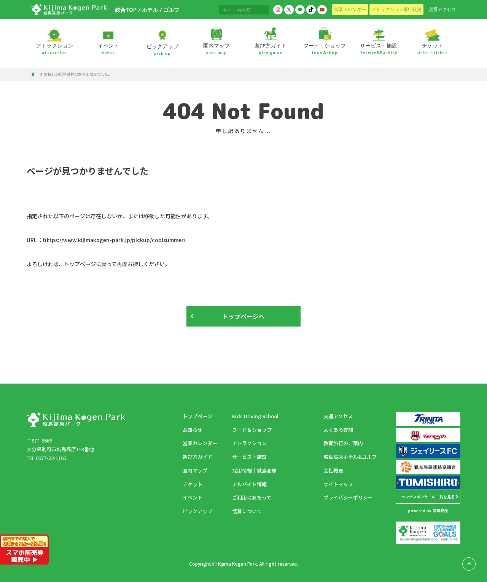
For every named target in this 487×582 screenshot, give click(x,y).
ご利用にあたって (251, 497)
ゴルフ (171, 9)
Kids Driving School (255, 416)
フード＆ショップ (252, 429)
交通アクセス (338, 416)
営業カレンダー (200, 443)
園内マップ (195, 470)
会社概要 (333, 470)
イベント (192, 497)
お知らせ (192, 429)
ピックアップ (197, 511)
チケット (192, 484)
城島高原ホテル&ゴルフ (350, 456)
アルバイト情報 (249, 484)
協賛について (247, 511)
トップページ (197, 416)
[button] (397, 483)
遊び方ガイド (197, 456)
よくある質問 (338, 429)
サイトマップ (338, 484)
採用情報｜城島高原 (254, 470)
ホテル (150, 9)
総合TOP (125, 9)
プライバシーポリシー (348, 497)
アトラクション (249, 443)
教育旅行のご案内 (343, 443)
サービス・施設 (249, 456)
